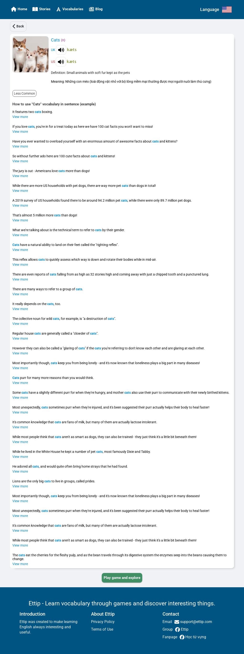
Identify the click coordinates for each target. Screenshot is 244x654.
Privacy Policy (103, 621)
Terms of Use (102, 629)
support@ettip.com (195, 621)
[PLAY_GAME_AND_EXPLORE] (122, 577)
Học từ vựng (195, 637)
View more (20, 117)
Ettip (184, 629)
